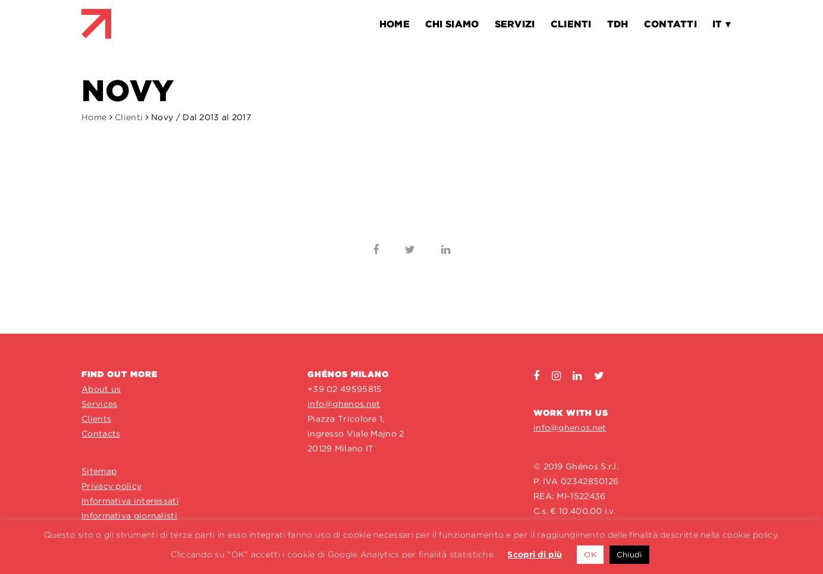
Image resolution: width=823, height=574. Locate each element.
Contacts (100, 433)
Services (99, 404)
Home (93, 117)
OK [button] (590, 554)
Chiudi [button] (629, 554)
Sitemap (99, 471)
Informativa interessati (130, 501)
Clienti (129, 117)
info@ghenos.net (344, 404)
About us (101, 389)
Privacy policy (111, 486)
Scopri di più (534, 554)
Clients (96, 419)
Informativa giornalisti (129, 515)
